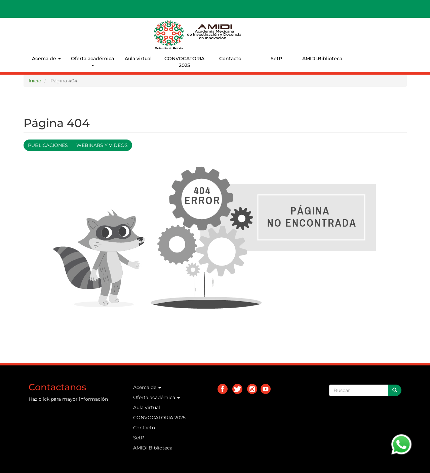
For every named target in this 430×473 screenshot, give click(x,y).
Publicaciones (48, 145)
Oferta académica (92, 60)
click (44, 399)
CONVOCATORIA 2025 (184, 61)
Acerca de (46, 58)
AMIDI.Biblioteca (322, 58)
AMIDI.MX (256, 26)
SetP (276, 58)
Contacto (230, 58)
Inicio (35, 81)
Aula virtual (138, 58)
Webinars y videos (102, 145)
